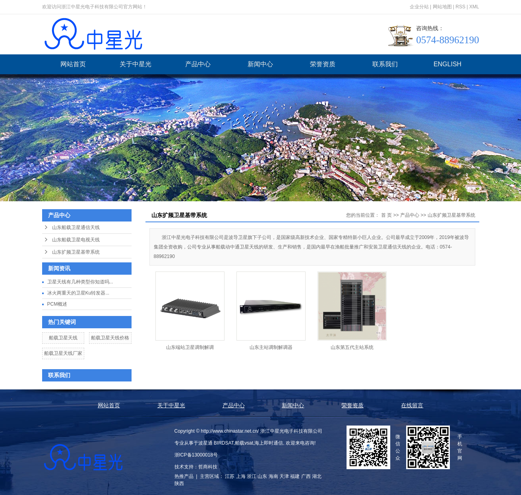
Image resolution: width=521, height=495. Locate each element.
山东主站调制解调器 (271, 347)
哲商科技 (207, 467)
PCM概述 (57, 304)
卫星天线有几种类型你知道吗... (80, 282)
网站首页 (73, 64)
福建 (295, 476)
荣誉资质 (322, 64)
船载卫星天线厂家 (63, 353)
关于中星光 (135, 64)
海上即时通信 (268, 443)
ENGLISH (447, 64)
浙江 (251, 476)
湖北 (317, 476)
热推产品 (184, 476)
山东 (262, 476)
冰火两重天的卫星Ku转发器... (78, 293)
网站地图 (442, 7)
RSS (460, 7)
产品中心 (198, 64)
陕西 (179, 483)
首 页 (386, 215)
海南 (273, 476)
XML (474, 7)
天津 (284, 476)
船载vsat (244, 443)
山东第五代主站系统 (352, 347)
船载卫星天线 (63, 338)
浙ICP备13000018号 (196, 455)
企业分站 (419, 7)
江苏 (229, 476)
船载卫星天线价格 (110, 338)
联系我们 (385, 64)
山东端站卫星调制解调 (190, 347)
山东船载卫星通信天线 (76, 227)
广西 (306, 476)
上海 (241, 476)
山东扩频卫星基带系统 (76, 252)
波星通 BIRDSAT (216, 443)
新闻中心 (260, 64)
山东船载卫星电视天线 (76, 240)
